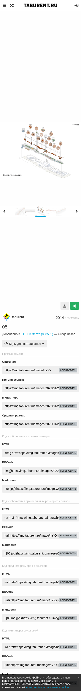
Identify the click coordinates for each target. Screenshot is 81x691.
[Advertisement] (40, 53)
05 (4, 327)
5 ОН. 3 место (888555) (37, 334)
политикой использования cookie (47, 687)
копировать (68, 370)
